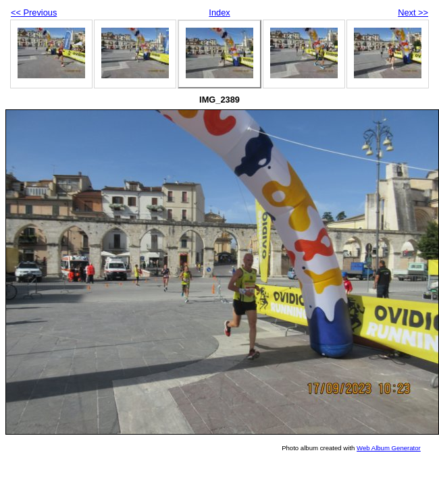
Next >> (413, 12)
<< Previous (34, 12)
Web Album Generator (389, 448)
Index (219, 12)
